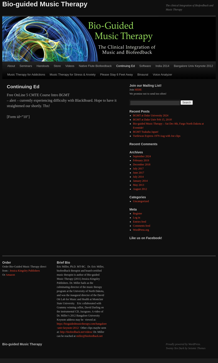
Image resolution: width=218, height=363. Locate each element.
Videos (69, 66)
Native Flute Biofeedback (95, 66)
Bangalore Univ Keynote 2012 (193, 66)
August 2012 (140, 189)
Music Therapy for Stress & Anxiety (73, 74)
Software (145, 66)
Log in (136, 217)
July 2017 (138, 168)
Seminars (26, 66)
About (11, 66)
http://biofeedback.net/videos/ (76, 332)
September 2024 (142, 156)
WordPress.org (141, 229)
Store (57, 66)
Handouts (43, 66)
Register (137, 213)
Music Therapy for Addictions (26, 74)
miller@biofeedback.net (89, 336)
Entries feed (139, 221)
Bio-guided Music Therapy (44, 4)
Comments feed (141, 225)
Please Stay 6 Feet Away (116, 74)
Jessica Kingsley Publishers (25, 270)
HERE (138, 89)
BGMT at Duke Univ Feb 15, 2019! (152, 119)
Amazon (10, 274)
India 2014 (162, 66)
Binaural (142, 74)
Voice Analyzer (162, 74)
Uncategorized (141, 201)
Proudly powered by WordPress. (183, 344)
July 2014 (138, 176)
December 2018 (141, 164)
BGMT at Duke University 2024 (150, 115)
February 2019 (141, 160)
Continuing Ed (125, 66)
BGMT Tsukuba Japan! (146, 131)
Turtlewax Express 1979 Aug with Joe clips (157, 135)
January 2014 (140, 180)
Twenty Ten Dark (175, 348)
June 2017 (138, 172)
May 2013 (138, 184)
